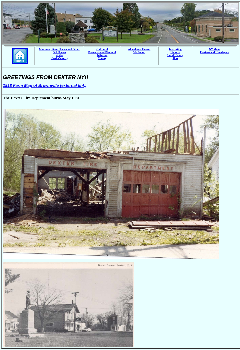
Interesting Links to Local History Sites (175, 54)
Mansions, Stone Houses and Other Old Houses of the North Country (59, 54)
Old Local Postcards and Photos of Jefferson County (102, 54)
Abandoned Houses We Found (139, 51)
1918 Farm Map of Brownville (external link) (44, 85)
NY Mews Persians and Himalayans (214, 51)
